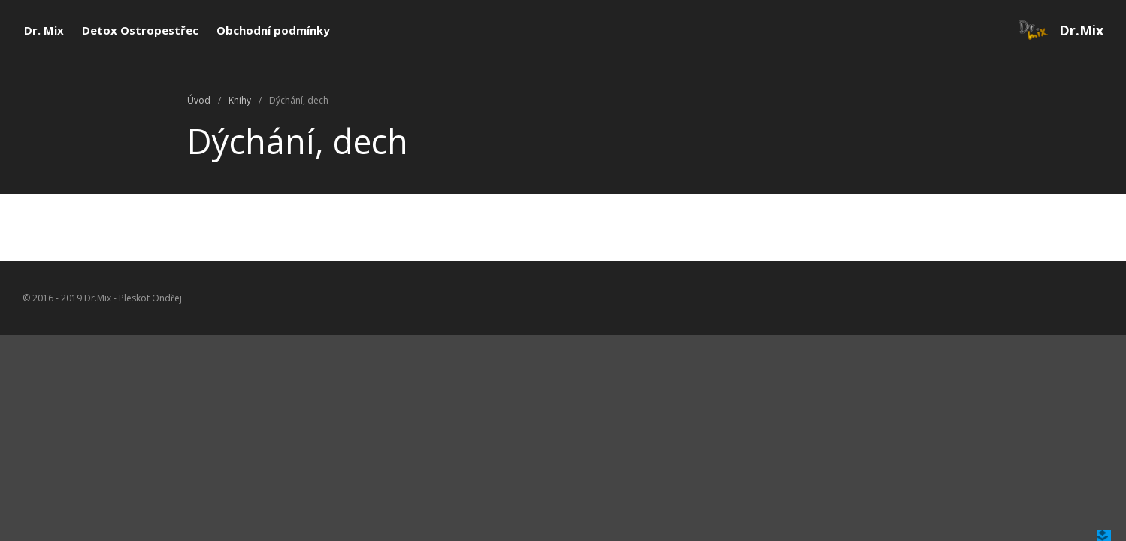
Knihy (240, 100)
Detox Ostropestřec (140, 30)
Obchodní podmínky (273, 30)
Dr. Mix (44, 30)
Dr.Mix (1081, 30)
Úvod (198, 100)
